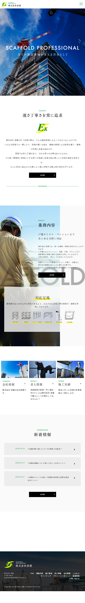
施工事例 (48, 585)
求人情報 (57, 585)
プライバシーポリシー (62, 588)
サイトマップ (46, 588)
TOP (32, 585)
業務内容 (39, 585)
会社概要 (67, 585)
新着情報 (76, 588)
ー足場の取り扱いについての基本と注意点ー (45, 458)
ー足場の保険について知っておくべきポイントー (47, 473)
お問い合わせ (74, 590)
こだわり (76, 585)
